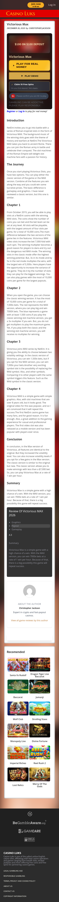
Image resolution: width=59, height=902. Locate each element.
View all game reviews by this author (29, 620)
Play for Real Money (25, 65)
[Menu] (54, 13)
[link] (29, 44)
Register (11, 111)
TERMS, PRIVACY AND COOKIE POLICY (19, 881)
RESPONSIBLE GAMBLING (14, 876)
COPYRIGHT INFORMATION (15, 896)
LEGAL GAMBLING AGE (13, 871)
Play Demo (29, 75)
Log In (21, 111)
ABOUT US (8, 886)
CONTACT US (9, 891)
